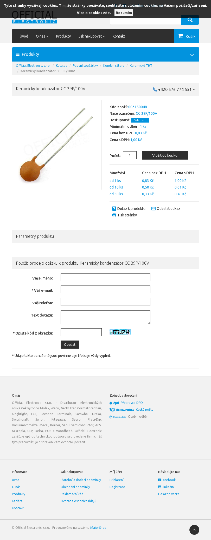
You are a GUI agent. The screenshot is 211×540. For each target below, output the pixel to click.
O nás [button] (42, 36)
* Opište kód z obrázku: (33, 333)
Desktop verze (169, 494)
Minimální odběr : (124, 126)
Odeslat (69, 344)
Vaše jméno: (42, 278)
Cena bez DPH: (122, 133)
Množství (117, 173)
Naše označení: (122, 113)
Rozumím (124, 13)
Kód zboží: (118, 107)
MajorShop (98, 527)
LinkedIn (166, 487)
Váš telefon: (42, 303)
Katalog (61, 65)
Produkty (63, 36)
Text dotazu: (42, 315)
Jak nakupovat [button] (92, 36)
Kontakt (119, 36)
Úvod (24, 36)
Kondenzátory (113, 65)
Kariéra (17, 501)
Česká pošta (145, 409)
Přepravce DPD (132, 402)
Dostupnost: (120, 120)
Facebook (167, 480)
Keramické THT (141, 65)
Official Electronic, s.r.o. (33, 65)
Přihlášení (117, 480)
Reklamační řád (72, 494)
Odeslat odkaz (168, 209)
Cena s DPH (184, 173)
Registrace (117, 487)
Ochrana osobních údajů (78, 501)
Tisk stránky (127, 215)
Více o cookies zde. (94, 13)
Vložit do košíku (164, 155)
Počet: (111, 156)
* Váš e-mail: (42, 290)
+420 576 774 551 (176, 89)
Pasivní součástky (85, 65)
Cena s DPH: (120, 140)
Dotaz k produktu (131, 209)
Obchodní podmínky (75, 487)
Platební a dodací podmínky (81, 480)
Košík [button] (190, 36)
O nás (16, 487)
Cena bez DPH (154, 173)
